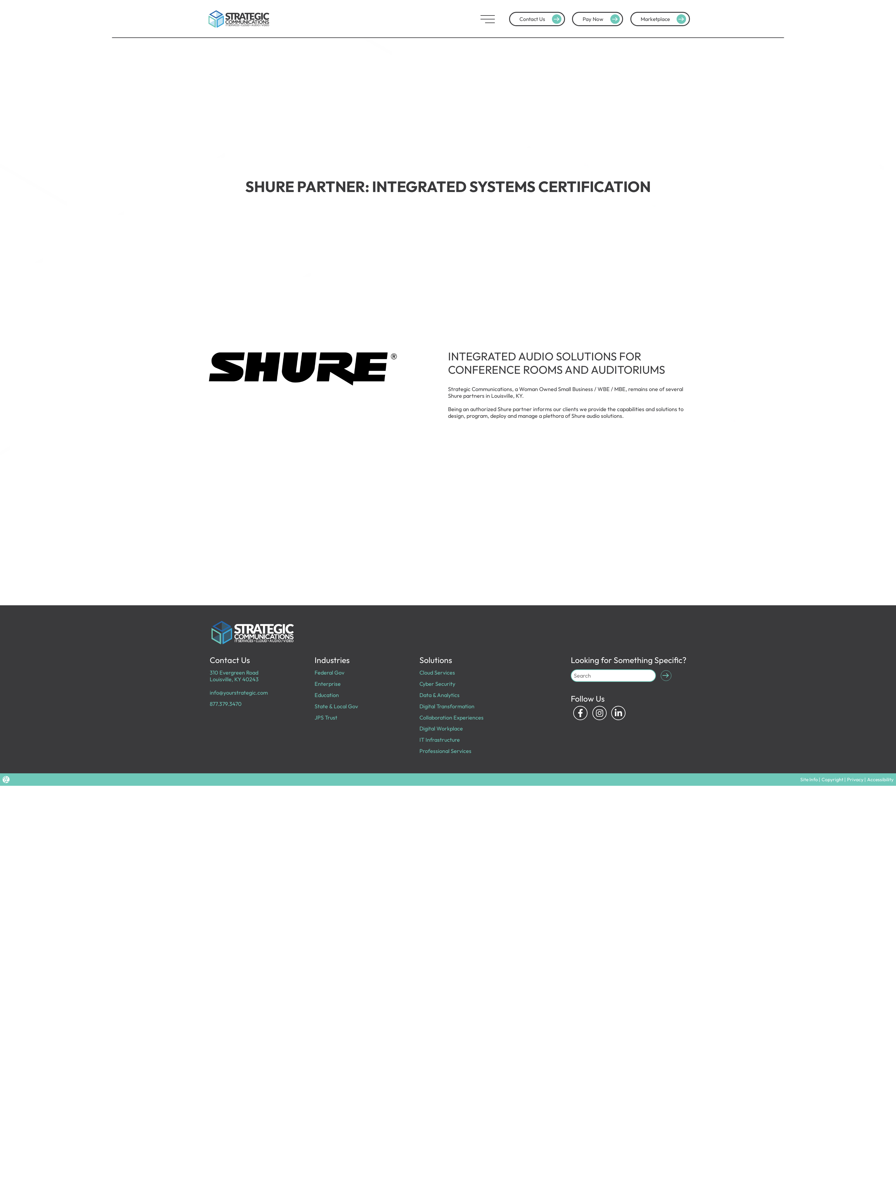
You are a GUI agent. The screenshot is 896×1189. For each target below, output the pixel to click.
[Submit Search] (666, 675)
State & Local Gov (336, 706)
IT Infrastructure (439, 739)
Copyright (837, 779)
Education (327, 695)
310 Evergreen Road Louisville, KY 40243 (234, 675)
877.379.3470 (226, 703)
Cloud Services (437, 672)
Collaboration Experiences (451, 717)
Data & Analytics (439, 695)
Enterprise (328, 683)
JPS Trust (326, 717)
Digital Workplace (441, 728)
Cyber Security (437, 683)
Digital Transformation (446, 706)
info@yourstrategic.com (239, 692)
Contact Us (541, 19)
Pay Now (602, 19)
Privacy (858, 779)
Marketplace (664, 19)
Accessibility (882, 779)
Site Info (815, 779)
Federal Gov (329, 672)
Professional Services (445, 750)
